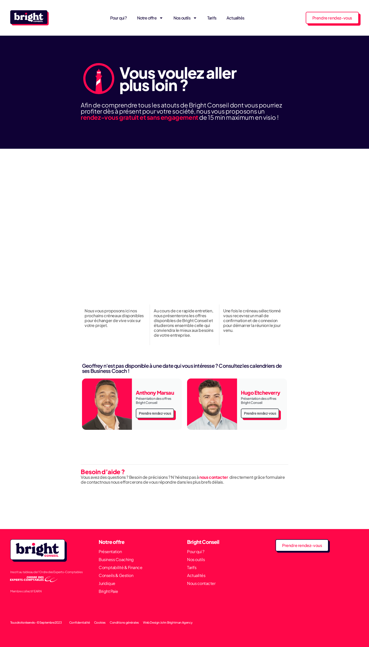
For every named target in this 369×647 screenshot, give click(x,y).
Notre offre (150, 18)
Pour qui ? (118, 18)
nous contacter (214, 477)
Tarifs (211, 18)
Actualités (235, 18)
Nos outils (185, 18)
